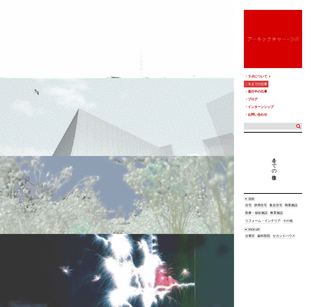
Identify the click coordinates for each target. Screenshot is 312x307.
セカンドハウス (284, 232)
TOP (306, 253)
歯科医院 (263, 232)
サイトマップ (157, 255)
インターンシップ (261, 104)
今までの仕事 (257, 83)
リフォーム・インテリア (263, 217)
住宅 (248, 202)
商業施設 (291, 202)
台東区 (250, 232)
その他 (288, 217)
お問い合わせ (257, 111)
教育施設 (276, 209)
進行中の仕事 (257, 90)
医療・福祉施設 (256, 209)
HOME (7, 255)
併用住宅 (260, 202)
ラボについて (259, 76)
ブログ (253, 97)
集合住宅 (275, 202)
